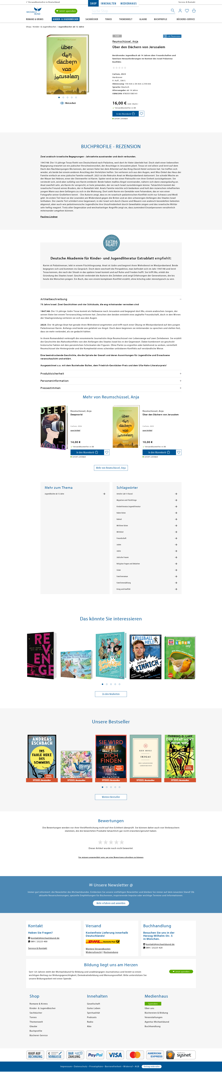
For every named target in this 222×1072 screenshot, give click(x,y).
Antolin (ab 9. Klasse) (125, 494)
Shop (93, 3)
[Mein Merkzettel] (187, 11)
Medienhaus (128, 3)
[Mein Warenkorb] (194, 10)
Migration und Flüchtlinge (127, 500)
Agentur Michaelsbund (157, 1022)
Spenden (153, 1004)
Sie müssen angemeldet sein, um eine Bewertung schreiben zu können (110, 857)
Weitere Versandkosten (98, 949)
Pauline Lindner (49, 217)
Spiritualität (93, 1013)
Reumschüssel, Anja (125, 41)
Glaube (143, 19)
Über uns (149, 1008)
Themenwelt (125, 19)
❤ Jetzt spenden (66, 11)
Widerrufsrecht (94, 952)
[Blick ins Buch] (68, 103)
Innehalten (108, 3)
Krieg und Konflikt (124, 589)
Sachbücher (92, 19)
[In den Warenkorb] (125, 114)
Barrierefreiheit (113, 1066)
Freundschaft (121, 538)
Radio (90, 1022)
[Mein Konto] (180, 10)
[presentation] (41, 416)
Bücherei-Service (186, 19)
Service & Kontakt (187, 2)
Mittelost (120, 532)
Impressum (66, 1066)
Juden (119, 545)
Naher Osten (121, 513)
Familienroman (122, 576)
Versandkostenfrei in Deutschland (44, 2)
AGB (137, 1066)
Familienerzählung (124, 583)
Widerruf (128, 1066)
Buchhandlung (153, 1026)
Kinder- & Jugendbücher (65, 19)
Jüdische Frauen (123, 557)
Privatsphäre (96, 1066)
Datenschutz (80, 1066)
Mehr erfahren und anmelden (111, 903)
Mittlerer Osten (122, 525)
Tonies (108, 19)
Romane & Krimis (34, 19)
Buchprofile (160, 19)
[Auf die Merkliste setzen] (141, 114)
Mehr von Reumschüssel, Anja (111, 467)
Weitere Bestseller (111, 797)
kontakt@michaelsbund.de (45, 938)
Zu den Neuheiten (111, 694)
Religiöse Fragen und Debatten (128, 564)
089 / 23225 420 (154, 947)
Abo (89, 1026)
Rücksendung (111, 952)
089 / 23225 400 (39, 941)
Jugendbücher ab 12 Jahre (54, 494)
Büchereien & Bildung (156, 1013)
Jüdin (119, 551)
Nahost (119, 519)
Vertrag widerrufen (152, 1066)
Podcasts (92, 1017)
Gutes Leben (93, 1008)
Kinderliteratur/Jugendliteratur (129, 506)
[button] (102, 684)
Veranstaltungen (154, 1017)
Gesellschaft (93, 1004)
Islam (119, 570)
